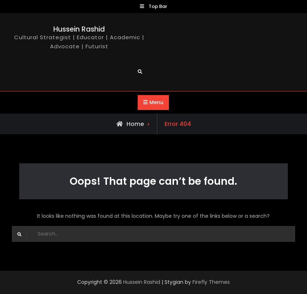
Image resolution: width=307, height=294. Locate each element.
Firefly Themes (211, 282)
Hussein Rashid (79, 29)
